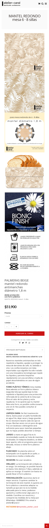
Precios (7, 313)
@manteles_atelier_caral (27, 507)
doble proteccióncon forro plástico (12, 296)
